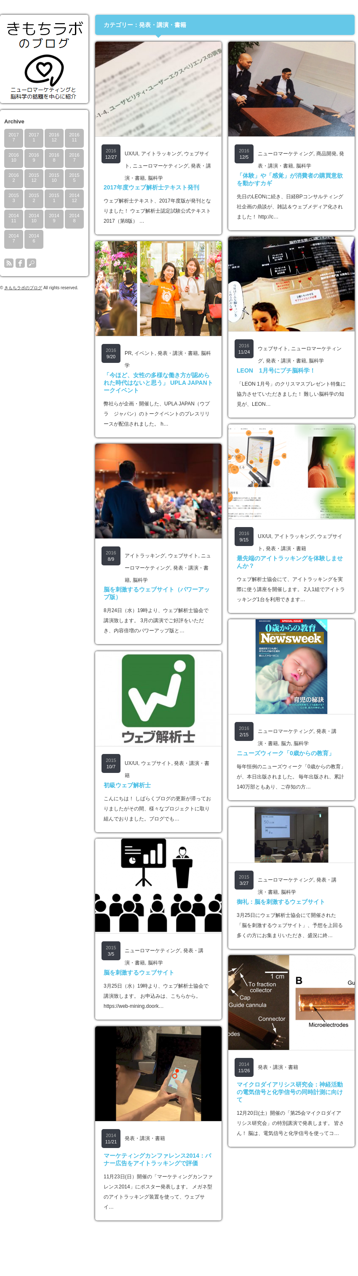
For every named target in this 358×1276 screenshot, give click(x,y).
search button (31, 263)
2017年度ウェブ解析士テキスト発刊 (151, 187)
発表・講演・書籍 (286, 361)
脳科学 (155, 178)
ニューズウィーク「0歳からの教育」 (285, 753)
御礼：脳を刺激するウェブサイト (281, 901)
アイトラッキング (161, 154)
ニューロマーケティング (160, 166)
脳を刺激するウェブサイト (139, 972)
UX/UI (131, 154)
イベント (144, 353)
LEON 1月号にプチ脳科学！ (276, 370)
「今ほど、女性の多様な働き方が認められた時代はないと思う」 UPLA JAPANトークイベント (158, 383)
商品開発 (326, 154)
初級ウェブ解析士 (127, 785)
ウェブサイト (273, 349)
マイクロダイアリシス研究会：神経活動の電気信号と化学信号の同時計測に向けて (290, 1092)
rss (8, 263)
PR (128, 353)
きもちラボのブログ (23, 287)
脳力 (286, 743)
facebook (20, 263)
